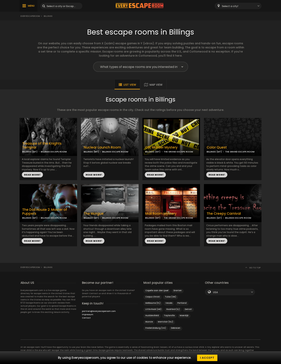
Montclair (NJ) (165, 321)
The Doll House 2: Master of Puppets (44, 212)
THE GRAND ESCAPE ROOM (178, 151)
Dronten (177, 290)
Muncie (149, 321)
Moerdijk (184, 315)
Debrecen (175, 328)
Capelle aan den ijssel (156, 290)
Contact (86, 317)
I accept (207, 358)
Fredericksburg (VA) (155, 328)
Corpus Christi (152, 296)
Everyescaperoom (30, 16)
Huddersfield (152, 315)
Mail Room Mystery (161, 214)
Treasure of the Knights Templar (41, 146)
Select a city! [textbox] (230, 6)
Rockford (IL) (173, 309)
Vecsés (168, 303)
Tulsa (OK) (170, 296)
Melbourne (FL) (152, 303)
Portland (182, 303)
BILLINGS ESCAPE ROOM (54, 151)
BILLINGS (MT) (29, 151)
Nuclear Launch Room (102, 147)
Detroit (188, 309)
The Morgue (94, 214)
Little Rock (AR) (153, 309)
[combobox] (238, 6)
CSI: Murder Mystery (161, 147)
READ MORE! (32, 174)
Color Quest (217, 147)
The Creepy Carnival (224, 214)
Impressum (87, 314)
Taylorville (169, 315)
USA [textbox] (215, 292)
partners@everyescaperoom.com (99, 311)
